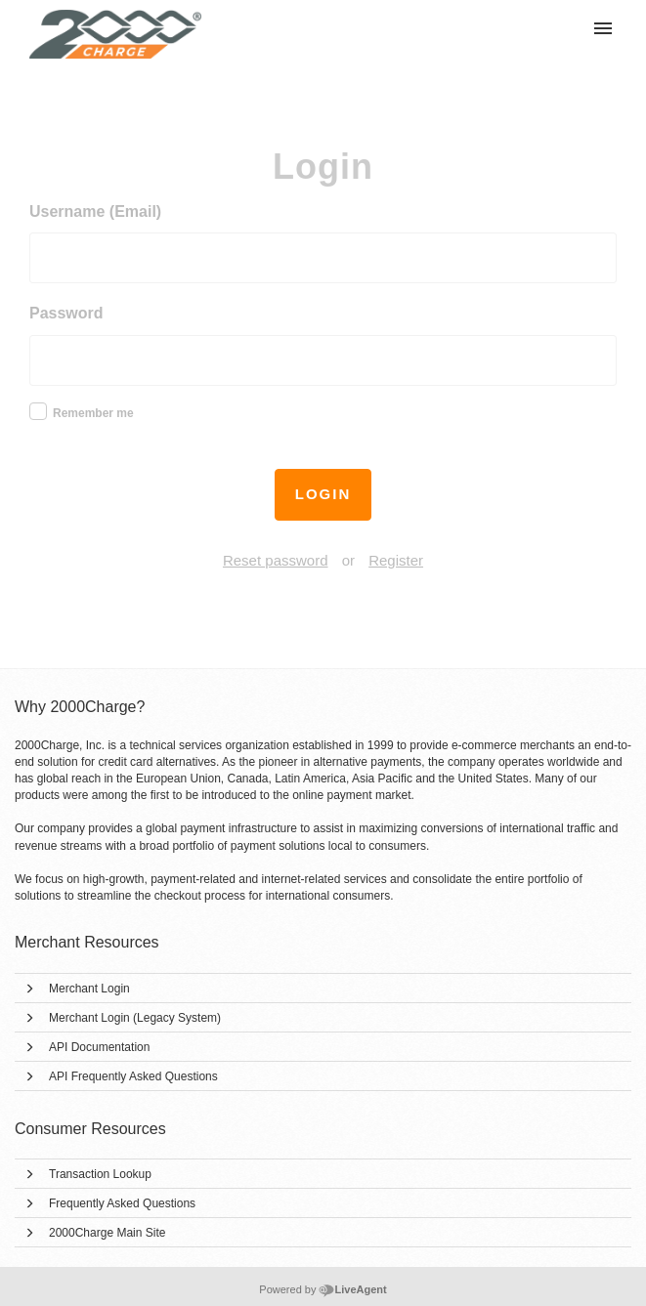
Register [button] (395, 560)
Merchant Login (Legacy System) (135, 1018)
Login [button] (323, 493)
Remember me (93, 413)
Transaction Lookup (100, 1174)
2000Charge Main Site (107, 1233)
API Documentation (99, 1047)
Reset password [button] (275, 560)
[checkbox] (38, 411)
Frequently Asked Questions (122, 1203)
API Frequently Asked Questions (133, 1076)
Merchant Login (89, 988)
